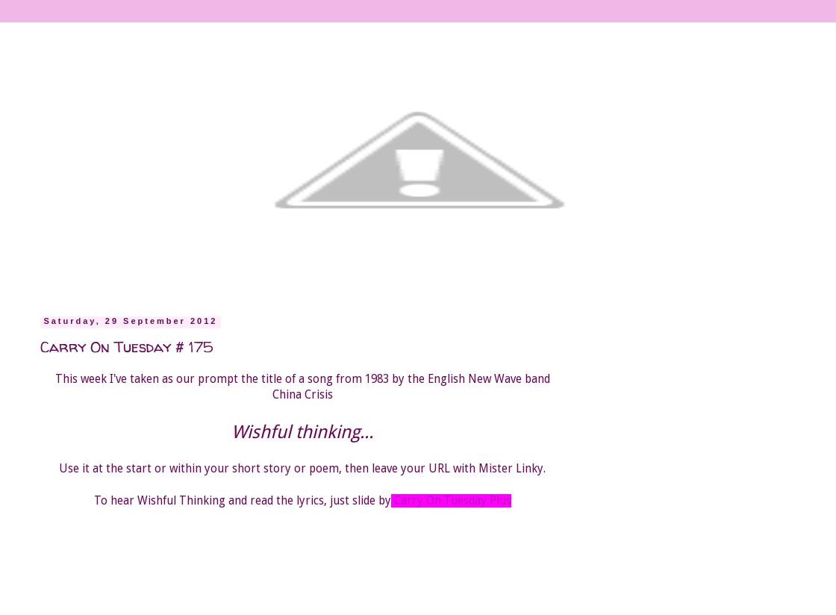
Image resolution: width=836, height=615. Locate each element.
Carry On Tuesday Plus (452, 501)
